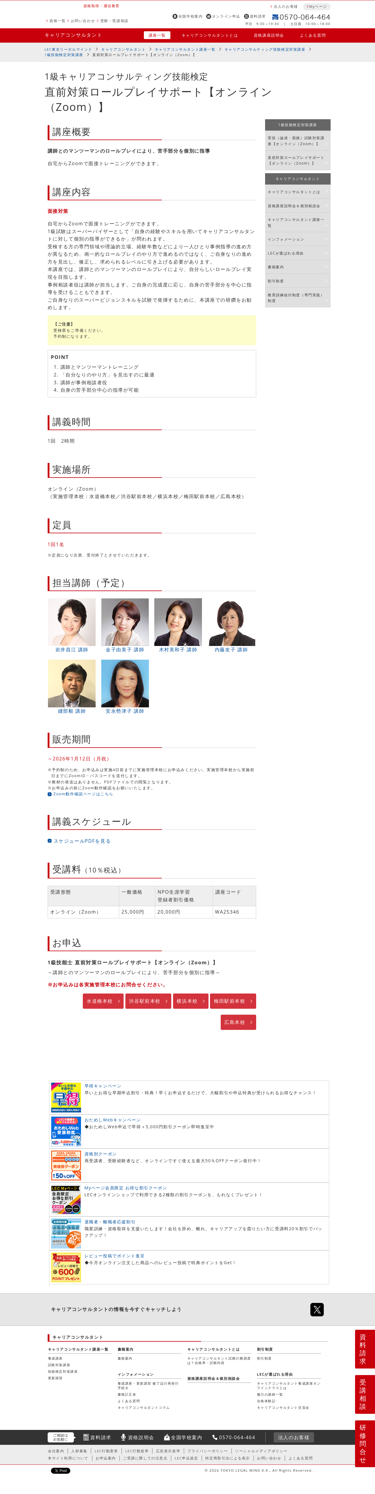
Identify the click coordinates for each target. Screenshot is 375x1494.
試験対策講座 (59, 1365)
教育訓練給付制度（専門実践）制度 (296, 297)
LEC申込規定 (186, 1458)
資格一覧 (57, 20)
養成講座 (55, 1358)
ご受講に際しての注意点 (145, 1458)
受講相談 (363, 1394)
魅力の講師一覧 (270, 1394)
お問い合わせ (83, 20)
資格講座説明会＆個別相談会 (294, 205)
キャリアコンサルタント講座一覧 (185, 49)
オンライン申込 (226, 16)
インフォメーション (286, 239)
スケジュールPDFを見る (82, 841)
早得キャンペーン (103, 1086)
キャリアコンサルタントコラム (144, 1407)
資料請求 (258, 16)
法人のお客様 (286, 6)
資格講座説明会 (269, 35)
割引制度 (276, 280)
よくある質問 (313, 35)
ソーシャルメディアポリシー (261, 1451)
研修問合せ (363, 1443)
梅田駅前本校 (229, 1001)
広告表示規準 (168, 1451)
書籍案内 (276, 266)
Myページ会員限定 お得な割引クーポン (126, 1188)
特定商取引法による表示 (227, 1458)
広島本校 (234, 1022)
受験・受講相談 (114, 20)
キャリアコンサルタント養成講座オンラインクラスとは (289, 1385)
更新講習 (55, 1378)
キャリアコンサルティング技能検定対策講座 (265, 49)
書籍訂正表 (127, 1394)
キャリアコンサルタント (73, 35)
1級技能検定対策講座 (64, 54)
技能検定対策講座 (63, 1371)
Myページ (318, 6)
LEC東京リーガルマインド (68, 49)
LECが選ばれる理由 (286, 253)
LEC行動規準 (137, 1451)
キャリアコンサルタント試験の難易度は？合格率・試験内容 (219, 1360)
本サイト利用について (68, 1458)
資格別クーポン (101, 1154)
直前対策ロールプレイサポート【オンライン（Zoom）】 (296, 160)
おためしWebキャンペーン (113, 1120)
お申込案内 (106, 1458)
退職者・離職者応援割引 (110, 1222)
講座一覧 (157, 35)
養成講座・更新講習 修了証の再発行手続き (148, 1385)
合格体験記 (266, 1401)
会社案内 (56, 1451)
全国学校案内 (190, 16)
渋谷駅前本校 (145, 1001)
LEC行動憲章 (106, 1451)
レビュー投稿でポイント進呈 (115, 1256)
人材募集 (79, 1451)
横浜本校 (187, 1001)
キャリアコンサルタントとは (210, 35)
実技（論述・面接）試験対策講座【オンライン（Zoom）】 (296, 140)
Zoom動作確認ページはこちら (84, 793)
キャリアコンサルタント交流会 (283, 1407)
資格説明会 (141, 1437)
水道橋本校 (100, 1001)
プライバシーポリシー (207, 1451)
